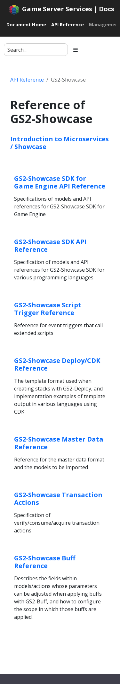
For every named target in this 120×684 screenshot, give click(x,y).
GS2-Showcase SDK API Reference (50, 245)
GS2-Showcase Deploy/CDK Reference (57, 364)
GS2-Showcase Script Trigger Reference (47, 309)
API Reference (27, 79)
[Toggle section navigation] (75, 50)
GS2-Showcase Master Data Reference (58, 443)
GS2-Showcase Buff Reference (44, 562)
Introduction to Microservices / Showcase (59, 143)
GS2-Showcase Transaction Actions (58, 498)
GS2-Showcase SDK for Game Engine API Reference (59, 182)
